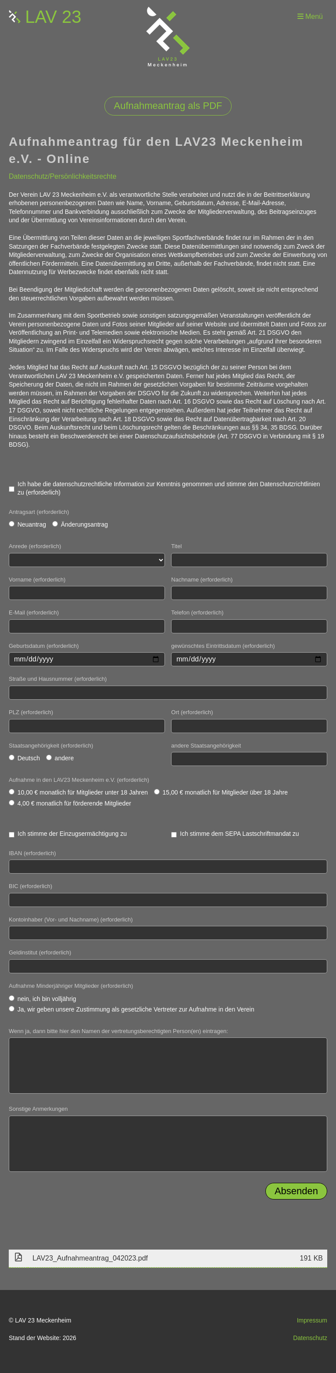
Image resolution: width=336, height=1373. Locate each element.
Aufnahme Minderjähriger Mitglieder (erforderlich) (71, 986)
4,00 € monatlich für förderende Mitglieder (70, 803)
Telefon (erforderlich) (197, 612)
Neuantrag (27, 524)
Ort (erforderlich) (192, 712)
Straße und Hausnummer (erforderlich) (58, 679)
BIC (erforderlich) (30, 886)
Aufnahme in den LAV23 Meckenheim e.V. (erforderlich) (79, 780)
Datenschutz (310, 1337)
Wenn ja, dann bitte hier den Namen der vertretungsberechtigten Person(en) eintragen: (118, 1031)
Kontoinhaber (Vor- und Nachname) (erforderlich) (71, 919)
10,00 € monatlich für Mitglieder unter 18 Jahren (78, 792)
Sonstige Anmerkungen (38, 1109)
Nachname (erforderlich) (201, 579)
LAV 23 (53, 16)
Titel (176, 546)
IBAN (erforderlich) (32, 853)
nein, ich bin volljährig (42, 998)
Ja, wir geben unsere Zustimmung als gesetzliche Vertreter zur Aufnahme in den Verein (131, 1009)
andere (60, 758)
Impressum (312, 1320)
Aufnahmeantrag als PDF (168, 105)
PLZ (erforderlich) (31, 712)
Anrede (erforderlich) (35, 546)
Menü (310, 16)
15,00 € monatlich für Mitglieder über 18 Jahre (221, 792)
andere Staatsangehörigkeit (206, 745)
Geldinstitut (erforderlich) (40, 952)
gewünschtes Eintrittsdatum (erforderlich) (223, 646)
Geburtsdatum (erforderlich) (44, 646)
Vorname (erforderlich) (37, 579)
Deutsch (24, 758)
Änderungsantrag (80, 524)
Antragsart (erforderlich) (39, 512)
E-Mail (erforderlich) (34, 612)
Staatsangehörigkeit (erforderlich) (51, 745)
